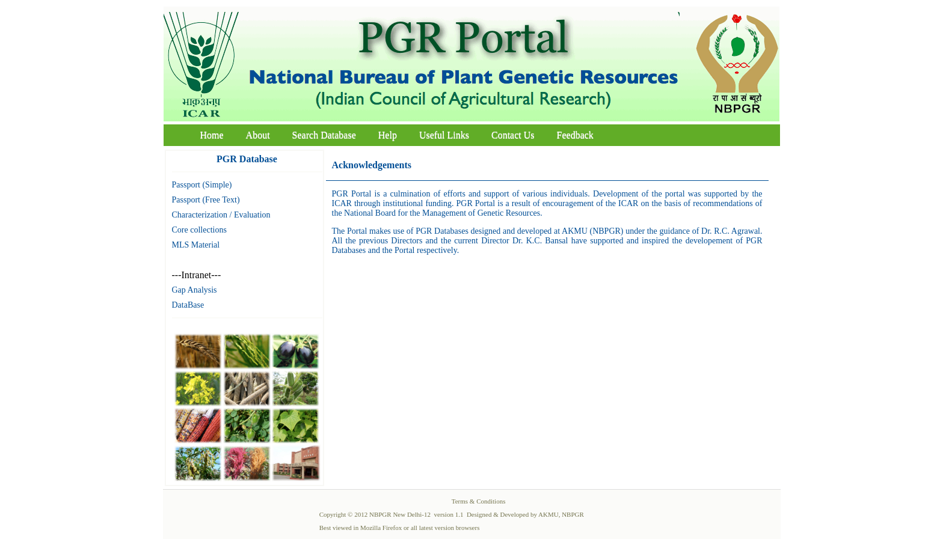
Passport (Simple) (202, 184)
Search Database (324, 135)
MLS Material (196, 244)
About (258, 135)
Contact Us (513, 135)
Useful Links (444, 135)
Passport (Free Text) (206, 199)
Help (387, 135)
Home (212, 135)
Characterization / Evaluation (221, 214)
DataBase (188, 304)
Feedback (575, 135)
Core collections (199, 229)
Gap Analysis (194, 289)
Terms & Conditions (479, 501)
